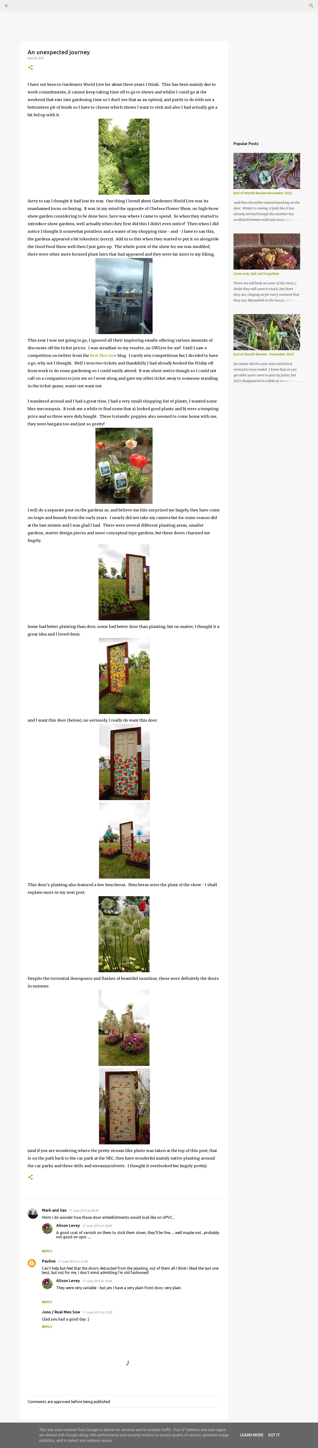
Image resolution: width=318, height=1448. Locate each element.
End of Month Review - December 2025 (264, 354)
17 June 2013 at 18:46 (97, 1281)
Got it (274, 1435)
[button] (30, 68)
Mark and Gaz (54, 1210)
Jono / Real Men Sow (61, 1312)
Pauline (49, 1261)
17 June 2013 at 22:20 (97, 1312)
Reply (47, 1251)
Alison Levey (68, 1225)
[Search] (20, 5)
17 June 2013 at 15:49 (72, 1261)
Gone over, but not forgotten (256, 274)
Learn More (251, 1435)
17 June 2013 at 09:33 (83, 1210)
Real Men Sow (103, 355)
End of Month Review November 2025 (263, 193)
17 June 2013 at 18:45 (97, 1225)
